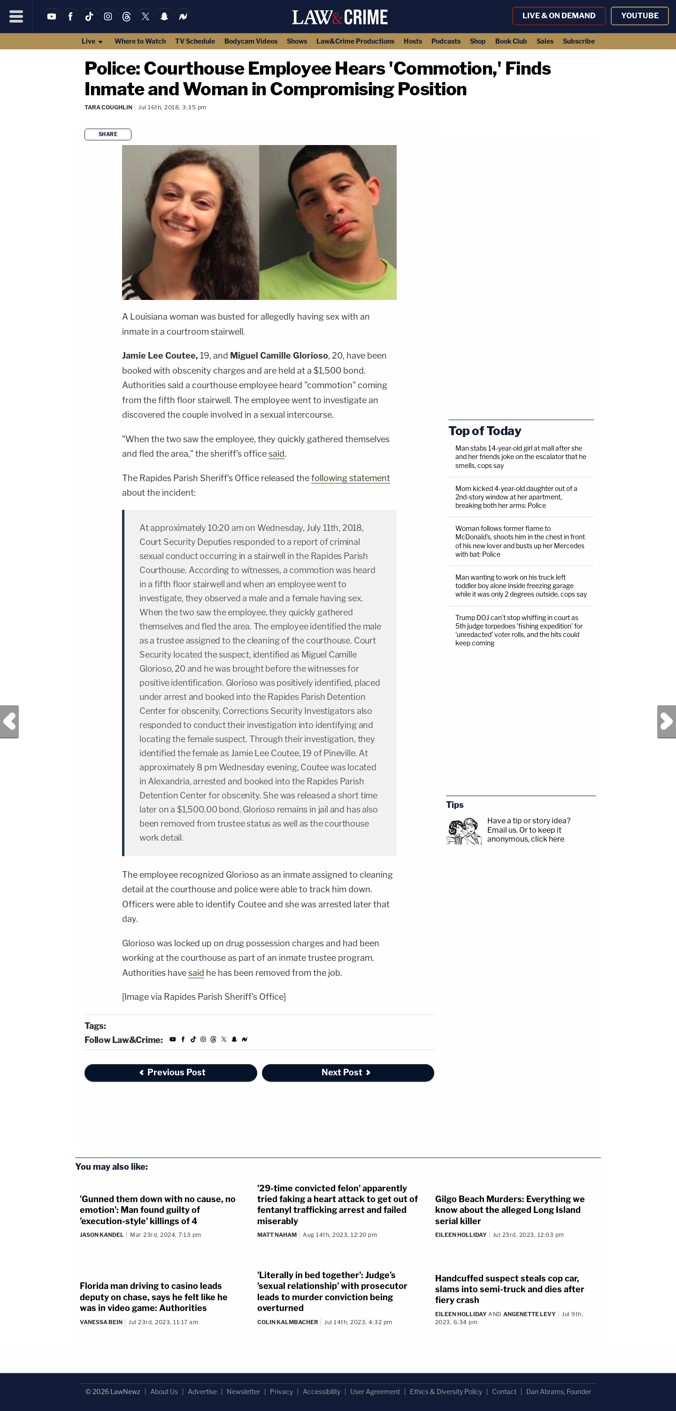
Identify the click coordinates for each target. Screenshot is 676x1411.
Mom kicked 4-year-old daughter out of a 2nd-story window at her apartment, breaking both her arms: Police (516, 496)
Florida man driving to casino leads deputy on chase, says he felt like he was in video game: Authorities (154, 1297)
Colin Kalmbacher (287, 1322)
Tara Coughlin (108, 107)
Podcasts (446, 41)
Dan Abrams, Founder (558, 1392)
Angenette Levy (529, 1314)
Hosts (413, 41)
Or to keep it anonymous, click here (525, 835)
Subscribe (579, 41)
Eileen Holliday (461, 1234)
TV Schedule (195, 41)
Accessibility (321, 1392)
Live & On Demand (559, 15)
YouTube (640, 15)
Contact (504, 1392)
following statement (350, 478)
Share (108, 134)
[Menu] (16, 16)
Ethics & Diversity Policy (446, 1392)
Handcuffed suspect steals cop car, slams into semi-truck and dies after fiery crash (509, 1289)
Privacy (281, 1392)
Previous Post (9, 722)
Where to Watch (140, 41)
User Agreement (375, 1392)
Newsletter (243, 1392)
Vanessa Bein (101, 1322)
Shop (478, 41)
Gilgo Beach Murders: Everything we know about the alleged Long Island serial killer (510, 1210)
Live (93, 41)
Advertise (202, 1392)
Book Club (511, 41)
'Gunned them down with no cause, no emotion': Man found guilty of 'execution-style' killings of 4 (158, 1210)
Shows (297, 41)
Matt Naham (277, 1234)
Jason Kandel (102, 1234)
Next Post (666, 722)
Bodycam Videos (250, 41)
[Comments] (85, 120)
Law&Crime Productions (355, 41)
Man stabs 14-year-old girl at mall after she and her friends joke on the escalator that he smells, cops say (520, 456)
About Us (164, 1392)
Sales (545, 41)
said (276, 454)
